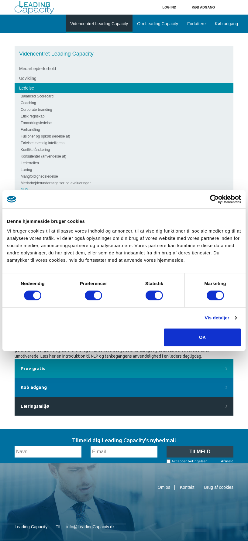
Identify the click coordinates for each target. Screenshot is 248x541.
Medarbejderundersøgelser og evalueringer (56, 183)
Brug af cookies (219, 487)
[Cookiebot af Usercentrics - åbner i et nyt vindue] (214, 199)
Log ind (169, 7)
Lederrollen (30, 163)
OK (202, 337)
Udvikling (27, 78)
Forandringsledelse (36, 123)
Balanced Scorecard (37, 96)
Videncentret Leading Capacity (56, 53)
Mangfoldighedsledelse (39, 176)
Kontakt (187, 487)
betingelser (197, 461)
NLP (24, 190)
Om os (164, 487)
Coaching (28, 103)
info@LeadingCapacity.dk (90, 526)
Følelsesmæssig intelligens (42, 143)
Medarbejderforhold (37, 68)
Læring (26, 170)
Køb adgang (203, 7)
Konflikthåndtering (35, 150)
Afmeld (227, 461)
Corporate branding (36, 109)
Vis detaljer (217, 317)
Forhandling (30, 130)
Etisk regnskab (33, 116)
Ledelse (26, 88)
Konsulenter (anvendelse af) (43, 156)
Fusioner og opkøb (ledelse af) (45, 136)
